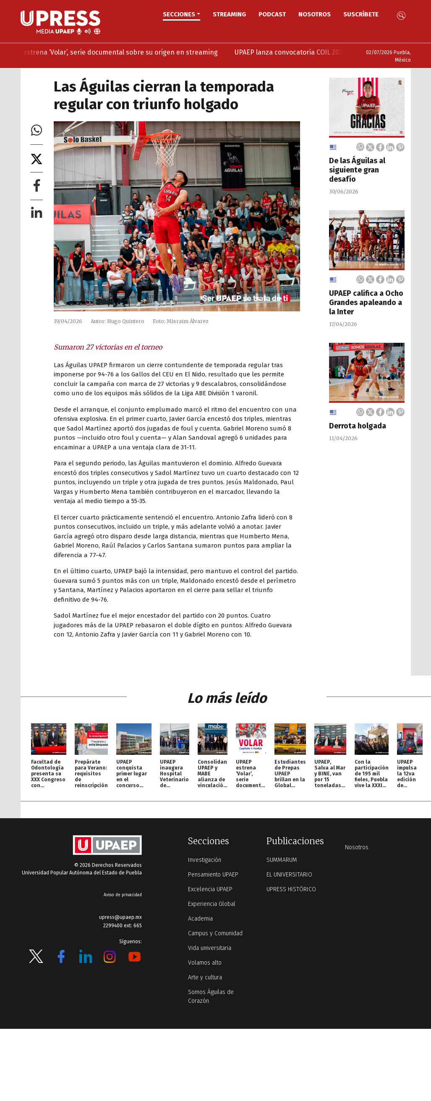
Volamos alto (205, 962)
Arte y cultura (205, 977)
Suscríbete (361, 14)
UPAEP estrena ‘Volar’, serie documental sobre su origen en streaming (124, 52)
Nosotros (314, 14)
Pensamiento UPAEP (213, 874)
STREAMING (229, 14)
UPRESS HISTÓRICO (291, 889)
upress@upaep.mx (120, 917)
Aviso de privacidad (123, 894)
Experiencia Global (211, 904)
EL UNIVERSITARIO (289, 874)
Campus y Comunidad (215, 933)
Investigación (204, 860)
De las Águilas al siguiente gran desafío (357, 170)
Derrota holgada (357, 425)
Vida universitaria (209, 948)
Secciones (179, 14)
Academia (200, 918)
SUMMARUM (281, 860)
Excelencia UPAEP (210, 889)
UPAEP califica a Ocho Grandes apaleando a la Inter (366, 302)
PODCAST (272, 14)
